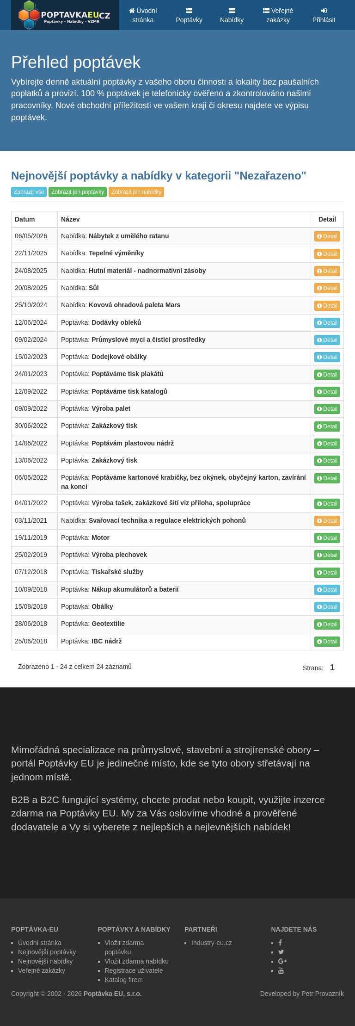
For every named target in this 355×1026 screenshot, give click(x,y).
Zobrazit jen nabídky (136, 192)
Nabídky (232, 15)
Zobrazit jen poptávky (77, 192)
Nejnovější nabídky (45, 961)
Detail (327, 236)
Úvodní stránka (143, 15)
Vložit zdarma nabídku (137, 961)
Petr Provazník (322, 993)
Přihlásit (324, 15)
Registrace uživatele (134, 970)
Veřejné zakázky (278, 15)
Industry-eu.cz (211, 942)
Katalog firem (124, 979)
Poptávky (189, 15)
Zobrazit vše (29, 192)
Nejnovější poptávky (47, 952)
